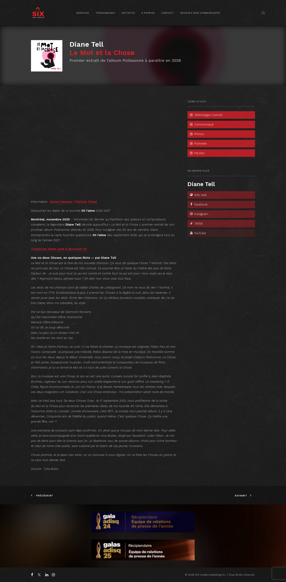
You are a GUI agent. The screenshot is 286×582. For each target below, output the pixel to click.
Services (82, 13)
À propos (148, 13)
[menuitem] (82, 13)
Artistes (128, 13)
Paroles (197, 153)
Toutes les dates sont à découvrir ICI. (59, 249)
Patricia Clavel (86, 202)
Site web (198, 195)
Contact (167, 13)
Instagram (198, 214)
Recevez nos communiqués (200, 13)
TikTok (196, 223)
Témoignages (105, 13)
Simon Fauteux (61, 202)
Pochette (198, 143)
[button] (263, 13)
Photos (196, 134)
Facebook (198, 204)
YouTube (197, 233)
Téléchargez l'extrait (205, 115)
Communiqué (201, 124)
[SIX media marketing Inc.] (38, 12)
